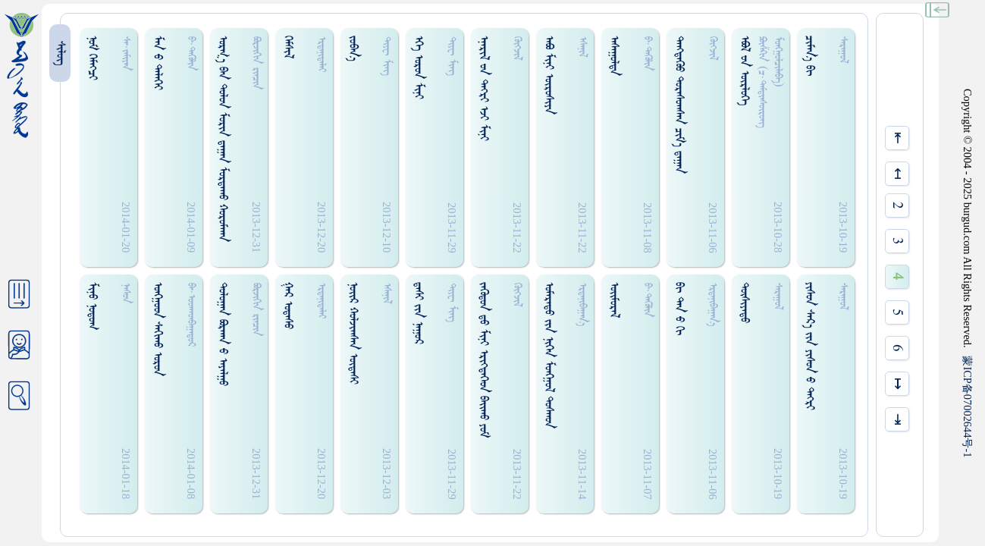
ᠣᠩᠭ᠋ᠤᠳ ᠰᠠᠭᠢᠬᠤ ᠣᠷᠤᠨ (157, 329)
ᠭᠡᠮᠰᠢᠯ (287, 47)
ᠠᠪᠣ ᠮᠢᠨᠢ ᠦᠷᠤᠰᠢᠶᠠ (548, 75)
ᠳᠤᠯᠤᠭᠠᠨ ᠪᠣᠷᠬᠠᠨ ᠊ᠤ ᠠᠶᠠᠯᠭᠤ (222, 334)
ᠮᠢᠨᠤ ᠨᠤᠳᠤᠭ (92, 306)
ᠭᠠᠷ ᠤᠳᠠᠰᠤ (287, 305)
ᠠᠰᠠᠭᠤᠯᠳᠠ (614, 56)
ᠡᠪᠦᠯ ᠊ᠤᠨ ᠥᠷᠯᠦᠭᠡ (744, 70)
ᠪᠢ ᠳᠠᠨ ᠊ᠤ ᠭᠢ (679, 308)
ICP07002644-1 (967, 406)
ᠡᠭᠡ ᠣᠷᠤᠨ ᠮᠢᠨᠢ (418, 67)
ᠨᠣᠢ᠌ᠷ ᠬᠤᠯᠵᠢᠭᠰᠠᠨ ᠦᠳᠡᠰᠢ (353, 333)
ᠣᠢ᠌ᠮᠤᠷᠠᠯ (614, 300)
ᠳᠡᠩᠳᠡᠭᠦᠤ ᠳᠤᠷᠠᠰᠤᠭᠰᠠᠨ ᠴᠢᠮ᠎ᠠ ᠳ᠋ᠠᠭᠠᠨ (679, 105)
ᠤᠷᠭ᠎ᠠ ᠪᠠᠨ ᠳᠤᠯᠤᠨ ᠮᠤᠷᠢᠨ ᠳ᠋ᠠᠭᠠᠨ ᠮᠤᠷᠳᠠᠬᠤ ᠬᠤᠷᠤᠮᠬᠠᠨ (222, 139)
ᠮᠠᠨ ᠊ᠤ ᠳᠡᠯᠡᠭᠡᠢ (157, 63)
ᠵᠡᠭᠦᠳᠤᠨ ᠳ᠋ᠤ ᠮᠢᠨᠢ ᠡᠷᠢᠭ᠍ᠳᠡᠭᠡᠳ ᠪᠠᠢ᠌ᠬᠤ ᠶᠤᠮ (483, 360)
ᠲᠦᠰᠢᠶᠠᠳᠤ (744, 302)
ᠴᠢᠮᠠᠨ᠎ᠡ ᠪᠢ (809, 56)
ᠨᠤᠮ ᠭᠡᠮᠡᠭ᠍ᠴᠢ (92, 58)
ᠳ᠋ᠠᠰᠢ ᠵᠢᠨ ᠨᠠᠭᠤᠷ (418, 313)
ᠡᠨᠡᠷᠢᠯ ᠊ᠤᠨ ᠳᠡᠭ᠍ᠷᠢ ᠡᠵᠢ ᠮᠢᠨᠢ (483, 88)
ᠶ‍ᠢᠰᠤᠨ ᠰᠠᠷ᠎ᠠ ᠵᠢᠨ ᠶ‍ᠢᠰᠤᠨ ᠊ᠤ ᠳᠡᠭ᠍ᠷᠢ (809, 346)
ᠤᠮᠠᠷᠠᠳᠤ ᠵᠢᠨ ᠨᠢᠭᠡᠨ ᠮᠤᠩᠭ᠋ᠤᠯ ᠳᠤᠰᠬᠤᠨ (548, 355)
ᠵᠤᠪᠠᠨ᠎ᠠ (353, 48)
